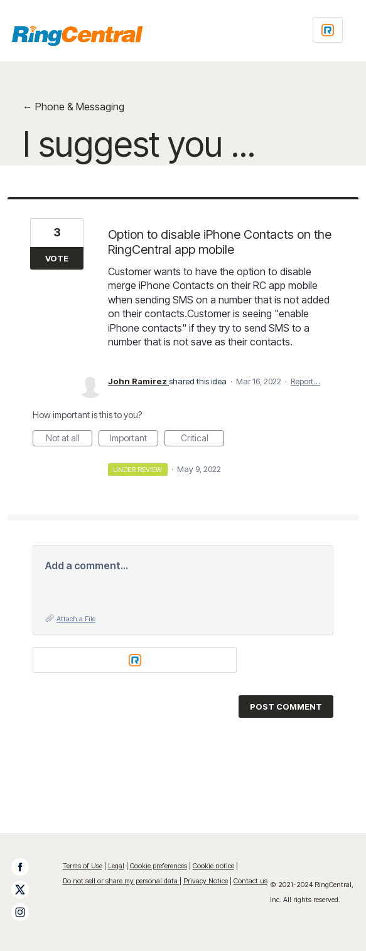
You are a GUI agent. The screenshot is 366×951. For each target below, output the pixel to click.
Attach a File (76, 618)
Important (134, 439)
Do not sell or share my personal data (121, 880)
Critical (203, 439)
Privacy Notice (205, 880)
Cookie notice (213, 865)
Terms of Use (82, 865)
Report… (305, 381)
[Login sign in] (328, 30)
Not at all (69, 439)
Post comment (286, 706)
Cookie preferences (158, 865)
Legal (116, 865)
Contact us (250, 880)
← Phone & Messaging (73, 106)
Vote (56, 258)
